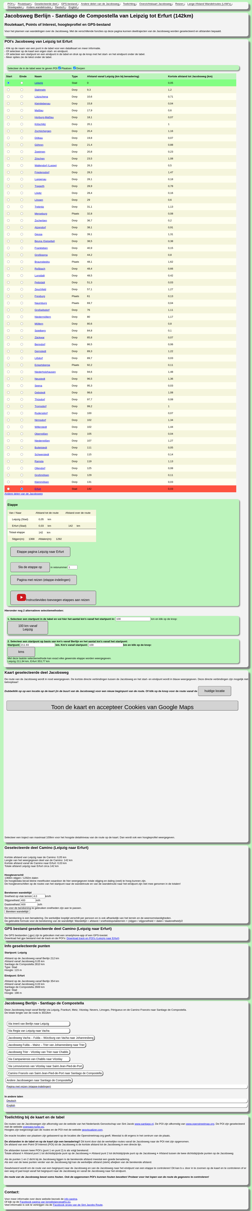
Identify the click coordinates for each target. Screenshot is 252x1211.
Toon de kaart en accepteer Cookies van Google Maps (122, 707)
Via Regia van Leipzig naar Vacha (28, 1030)
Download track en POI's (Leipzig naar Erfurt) (93, 938)
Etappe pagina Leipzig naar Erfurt (40, 551)
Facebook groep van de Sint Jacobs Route (78, 1204)
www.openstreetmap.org (200, 1123)
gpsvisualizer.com (92, 1129)
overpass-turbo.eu (33, 1126)
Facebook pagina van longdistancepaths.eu (45, 1201)
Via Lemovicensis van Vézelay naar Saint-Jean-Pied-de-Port (45, 1066)
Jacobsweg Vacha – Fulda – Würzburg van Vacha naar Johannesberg (50, 1037)
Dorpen (80, 68)
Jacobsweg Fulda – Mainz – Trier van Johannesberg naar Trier (46, 1044)
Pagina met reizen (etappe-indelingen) (43, 580)
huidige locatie (215, 691)
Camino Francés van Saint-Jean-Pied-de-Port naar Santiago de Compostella (55, 1073)
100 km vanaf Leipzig (27, 627)
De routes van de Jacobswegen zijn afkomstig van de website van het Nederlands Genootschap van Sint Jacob (70, 1123)
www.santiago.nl (144, 1123)
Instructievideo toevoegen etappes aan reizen (53, 598)
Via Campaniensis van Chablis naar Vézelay (35, 1059)
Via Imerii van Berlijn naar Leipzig (28, 1023)
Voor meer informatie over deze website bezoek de (34, 1198)
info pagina (70, 1198)
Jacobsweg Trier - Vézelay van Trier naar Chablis (38, 1052)
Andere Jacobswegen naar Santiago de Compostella (39, 1080)
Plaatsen (66, 68)
